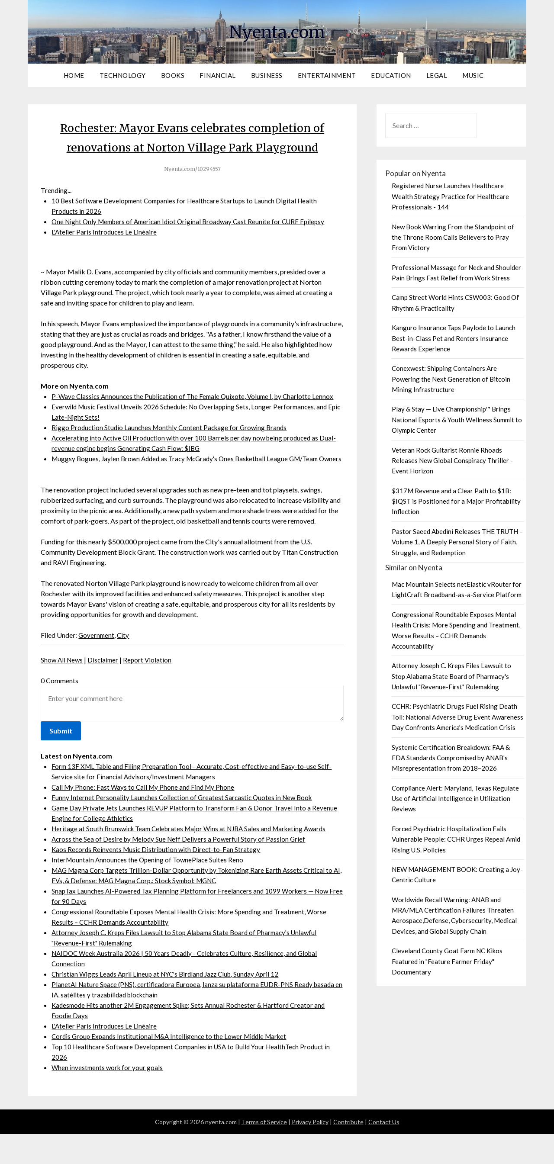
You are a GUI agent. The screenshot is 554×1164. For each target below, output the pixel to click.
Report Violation (151, 689)
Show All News (63, 689)
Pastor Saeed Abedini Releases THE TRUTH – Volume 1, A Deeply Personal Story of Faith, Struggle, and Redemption (457, 541)
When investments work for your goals (108, 1097)
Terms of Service (264, 1151)
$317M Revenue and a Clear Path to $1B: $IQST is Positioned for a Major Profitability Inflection (456, 501)
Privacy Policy (310, 1151)
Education (391, 75)
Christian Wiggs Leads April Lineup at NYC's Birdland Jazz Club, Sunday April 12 (170, 1004)
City (124, 665)
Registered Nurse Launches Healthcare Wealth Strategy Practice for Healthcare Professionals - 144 (450, 196)
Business (267, 75)
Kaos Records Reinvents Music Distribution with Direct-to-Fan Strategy (158, 879)
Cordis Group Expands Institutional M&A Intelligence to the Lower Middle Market (173, 1066)
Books (173, 75)
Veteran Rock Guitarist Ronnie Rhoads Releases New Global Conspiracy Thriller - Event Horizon (452, 460)
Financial (218, 75)
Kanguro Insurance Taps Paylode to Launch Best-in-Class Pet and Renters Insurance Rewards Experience (453, 338)
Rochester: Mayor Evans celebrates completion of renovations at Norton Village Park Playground (192, 146)
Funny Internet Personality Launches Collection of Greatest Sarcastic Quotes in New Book (184, 827)
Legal (437, 75)
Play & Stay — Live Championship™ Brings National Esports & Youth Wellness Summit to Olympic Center (457, 419)
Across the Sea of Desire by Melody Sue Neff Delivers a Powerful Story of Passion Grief (181, 869)
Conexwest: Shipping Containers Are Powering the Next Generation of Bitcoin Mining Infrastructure (451, 378)
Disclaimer (106, 689)
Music (473, 75)
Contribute (348, 1151)
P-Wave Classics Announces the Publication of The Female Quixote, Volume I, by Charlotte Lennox (196, 416)
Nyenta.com (277, 31)
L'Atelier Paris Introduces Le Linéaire (105, 251)
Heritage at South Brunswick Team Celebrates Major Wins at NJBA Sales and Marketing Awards (195, 858)
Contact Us (383, 1151)
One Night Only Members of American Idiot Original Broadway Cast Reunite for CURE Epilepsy (193, 241)
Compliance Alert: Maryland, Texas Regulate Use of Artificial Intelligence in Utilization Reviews (455, 798)
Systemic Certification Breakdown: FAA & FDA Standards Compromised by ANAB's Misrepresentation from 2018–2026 (451, 757)
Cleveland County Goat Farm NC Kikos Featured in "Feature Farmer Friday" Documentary (447, 961)
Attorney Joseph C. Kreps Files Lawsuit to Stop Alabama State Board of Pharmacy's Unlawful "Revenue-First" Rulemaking (451, 676)
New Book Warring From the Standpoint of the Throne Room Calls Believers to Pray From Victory (453, 237)
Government (97, 665)
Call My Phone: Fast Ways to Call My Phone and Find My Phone (145, 817)
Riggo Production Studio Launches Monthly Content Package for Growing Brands (172, 447)
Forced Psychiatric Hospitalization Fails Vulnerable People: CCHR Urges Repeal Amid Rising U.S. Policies (456, 839)
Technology (123, 75)
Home (74, 75)
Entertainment (327, 75)
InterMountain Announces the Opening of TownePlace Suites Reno (149, 889)
